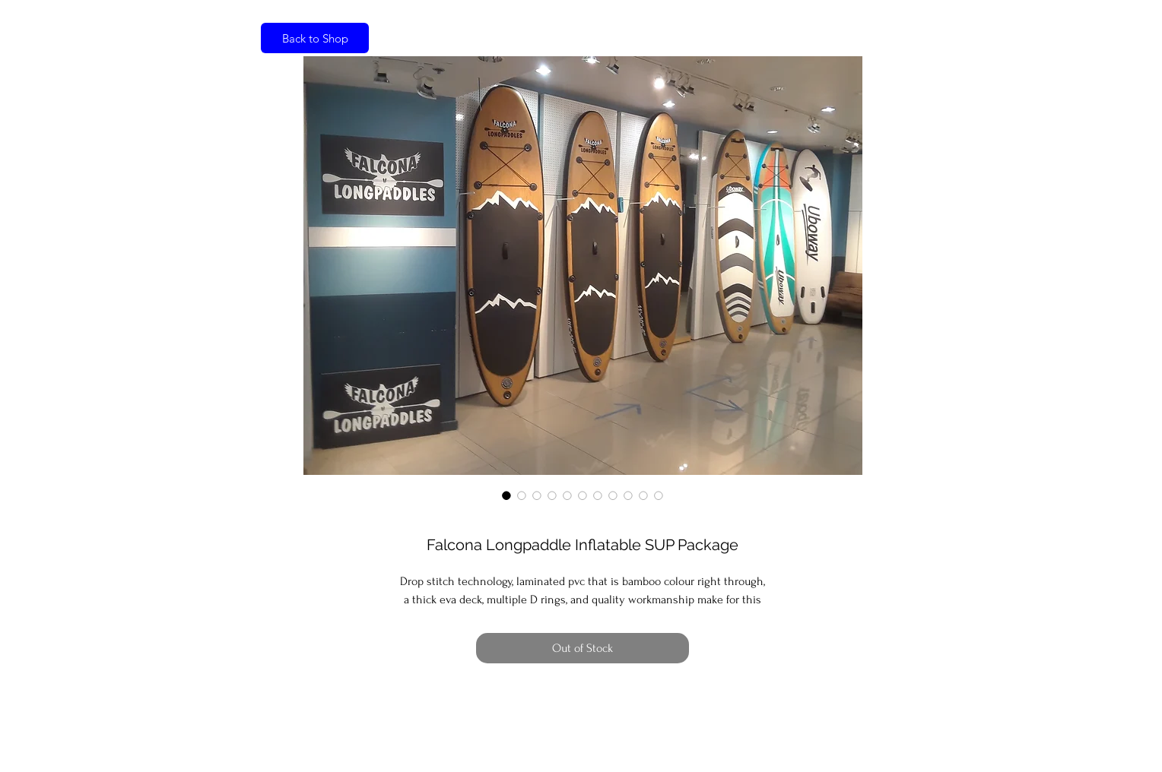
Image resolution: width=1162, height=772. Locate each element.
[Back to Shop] (315, 38)
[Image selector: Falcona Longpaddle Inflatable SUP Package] (506, 495)
